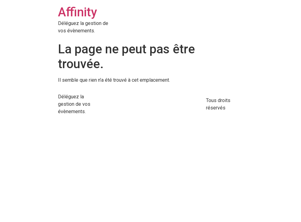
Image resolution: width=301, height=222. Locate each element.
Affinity (77, 12)
